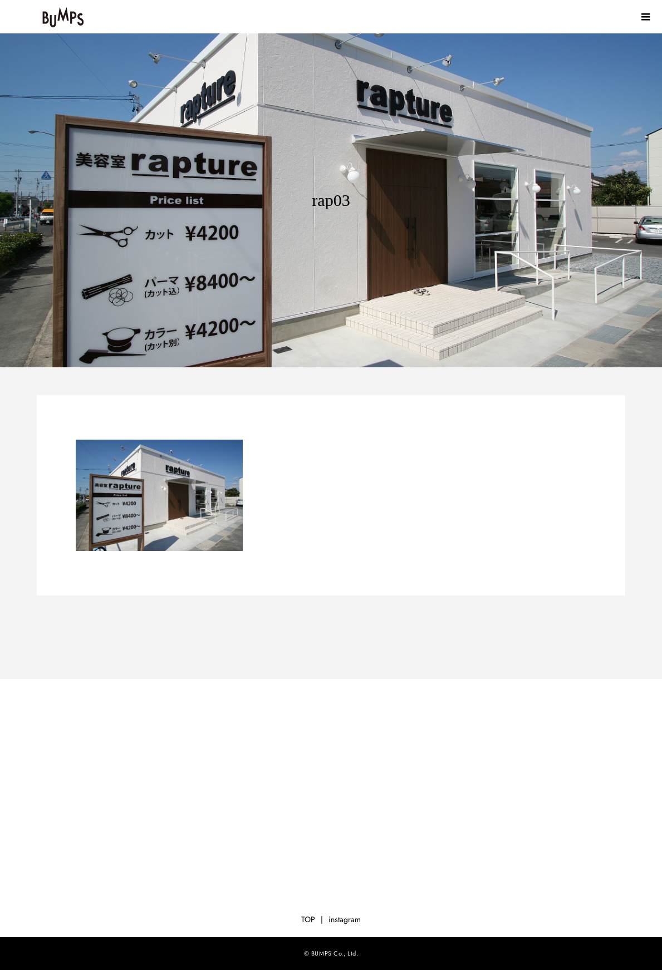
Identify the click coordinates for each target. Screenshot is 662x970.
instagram (344, 919)
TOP (308, 919)
